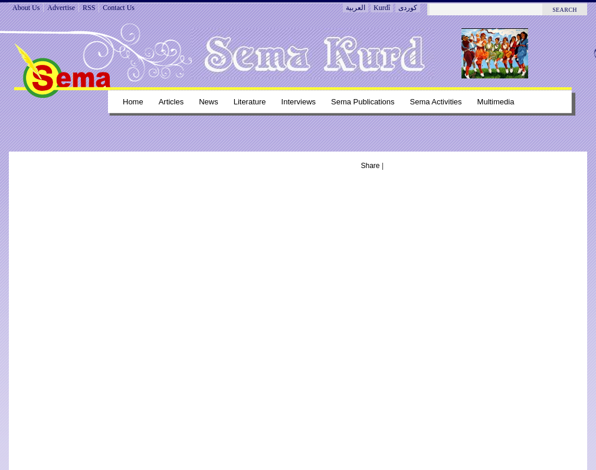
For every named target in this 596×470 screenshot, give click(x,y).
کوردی (407, 8)
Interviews (298, 101)
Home (133, 101)
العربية (355, 8)
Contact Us (119, 8)
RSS (89, 8)
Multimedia (496, 101)
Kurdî (382, 8)
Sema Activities (436, 101)
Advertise (61, 8)
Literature (250, 101)
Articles (171, 101)
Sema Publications (363, 101)
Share (370, 166)
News (208, 101)
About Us (26, 8)
